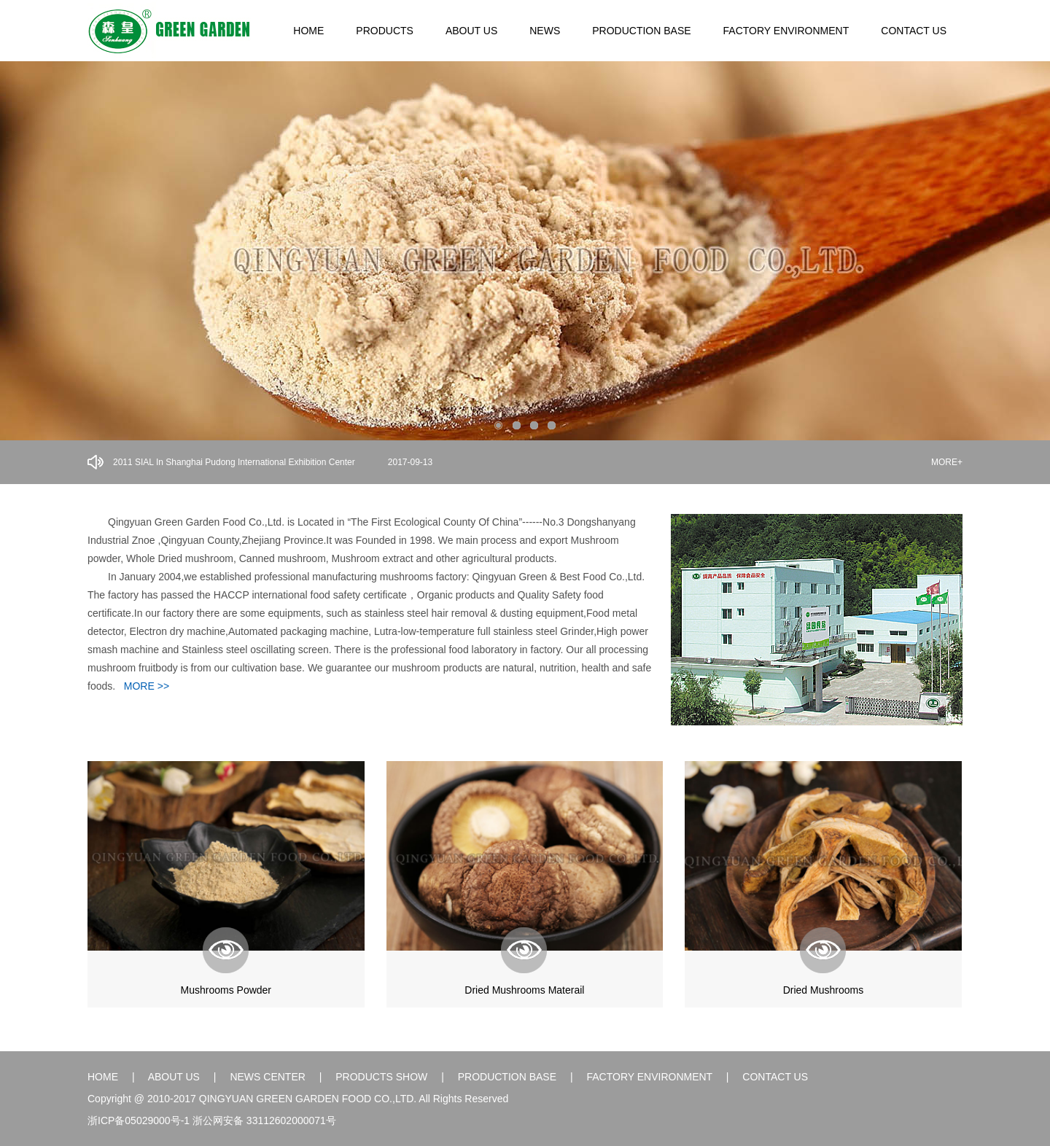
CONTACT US (913, 30)
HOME (308, 30)
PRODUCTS (384, 30)
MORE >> (146, 686)
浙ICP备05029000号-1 (139, 1120)
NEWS (544, 30)
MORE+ (946, 462)
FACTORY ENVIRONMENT (786, 30)
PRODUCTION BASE (641, 30)
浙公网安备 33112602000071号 (264, 1120)
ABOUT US (471, 30)
